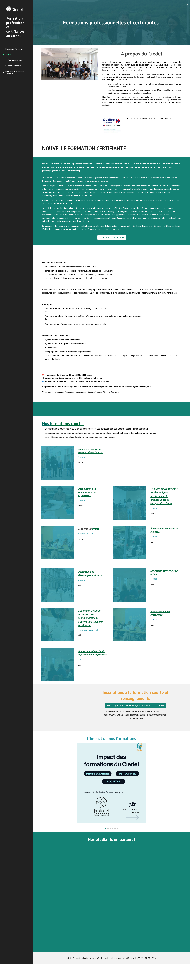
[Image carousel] (111, 786)
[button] (187, 4)
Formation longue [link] (13, 65)
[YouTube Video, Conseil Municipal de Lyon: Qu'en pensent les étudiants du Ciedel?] (147, 873)
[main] (111, 22)
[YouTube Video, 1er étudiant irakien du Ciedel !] (75, 873)
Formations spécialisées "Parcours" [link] (16, 72)
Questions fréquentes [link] (15, 49)
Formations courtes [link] (16, 60)
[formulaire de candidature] (111, 237)
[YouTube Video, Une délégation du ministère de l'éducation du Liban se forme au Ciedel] (111, 925)
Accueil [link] (8, 54)
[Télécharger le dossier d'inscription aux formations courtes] (135, 705)
